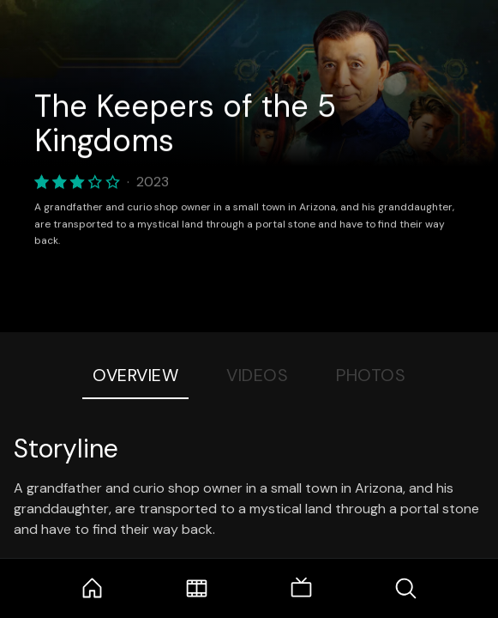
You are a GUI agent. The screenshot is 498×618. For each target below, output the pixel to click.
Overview (135, 375)
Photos (370, 375)
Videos (257, 375)
